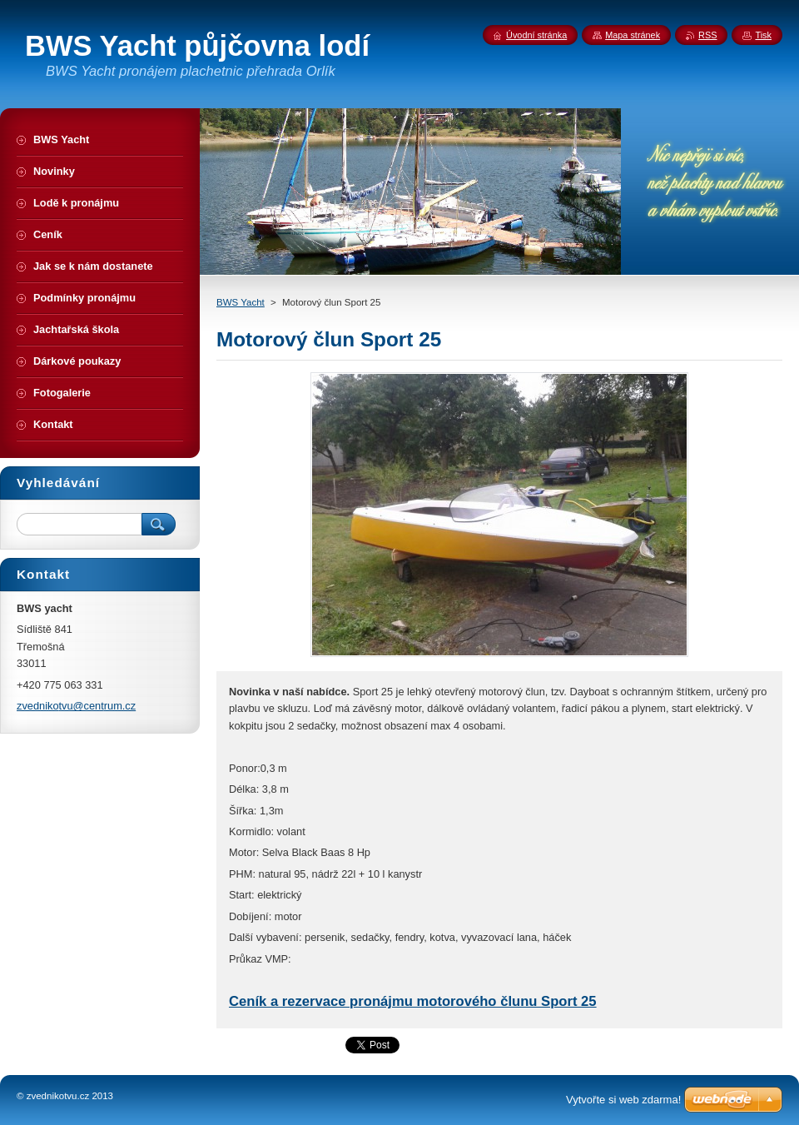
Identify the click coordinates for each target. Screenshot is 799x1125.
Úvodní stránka (536, 35)
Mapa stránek (632, 35)
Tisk (763, 35)
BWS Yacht (240, 302)
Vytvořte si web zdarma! (623, 1099)
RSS (707, 35)
